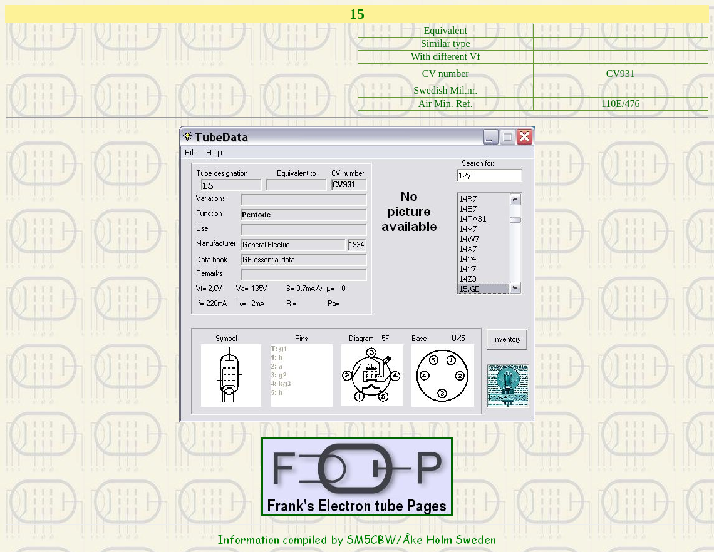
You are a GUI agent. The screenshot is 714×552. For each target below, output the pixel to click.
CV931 (620, 73)
